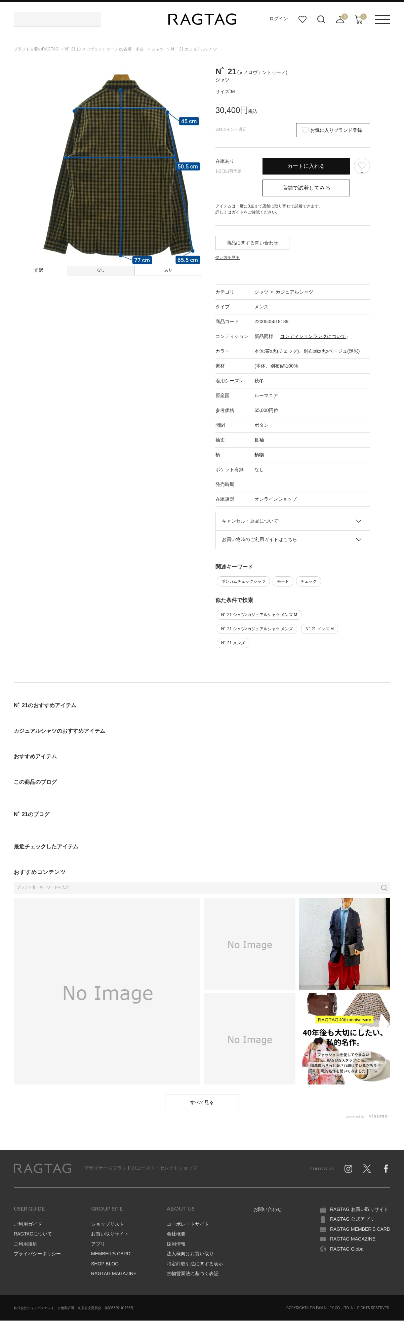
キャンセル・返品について (250, 521)
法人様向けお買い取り (190, 1253)
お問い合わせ (267, 1209)
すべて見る (202, 1102)
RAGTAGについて (33, 1233)
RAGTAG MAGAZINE (113, 1273)
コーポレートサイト (188, 1224)
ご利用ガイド (28, 1224)
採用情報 (176, 1244)
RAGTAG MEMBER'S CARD (360, 1229)
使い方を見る (227, 257)
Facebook (385, 1168)
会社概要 (176, 1233)
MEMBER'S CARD (110, 1253)
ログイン (278, 18)
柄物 (259, 454)
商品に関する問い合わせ (252, 242)
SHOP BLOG (105, 1263)
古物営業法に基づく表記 (192, 1273)
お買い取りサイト (110, 1233)
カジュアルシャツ (294, 292)
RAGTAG (42, 1169)
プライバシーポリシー (37, 1253)
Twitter (367, 1168)
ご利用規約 (25, 1244)
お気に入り (302, 19)
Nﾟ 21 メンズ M (320, 628)
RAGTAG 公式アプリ (352, 1219)
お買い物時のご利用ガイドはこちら (259, 539)
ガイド (238, 212)
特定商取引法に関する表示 (195, 1263)
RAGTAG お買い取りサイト (359, 1209)
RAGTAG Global (347, 1249)
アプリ (98, 1244)
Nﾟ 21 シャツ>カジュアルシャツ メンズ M (259, 614)
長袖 (259, 440)
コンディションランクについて (313, 336)
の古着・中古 (105, 49)
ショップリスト (107, 1224)
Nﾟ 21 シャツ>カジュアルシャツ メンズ (257, 628)
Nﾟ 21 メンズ (233, 643)
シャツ (261, 292)
